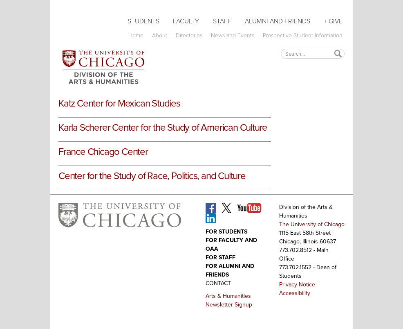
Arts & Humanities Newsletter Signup (229, 300)
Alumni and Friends (277, 21)
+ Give (333, 21)
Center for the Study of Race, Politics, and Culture (152, 175)
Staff (222, 21)
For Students (226, 231)
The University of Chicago (312, 224)
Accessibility (294, 293)
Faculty (186, 21)
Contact (218, 283)
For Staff (220, 257)
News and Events (232, 35)
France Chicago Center (103, 151)
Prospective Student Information (303, 35)
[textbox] (313, 53)
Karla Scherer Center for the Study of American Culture (162, 127)
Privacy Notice (297, 284)
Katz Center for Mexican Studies (119, 103)
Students (143, 21)
